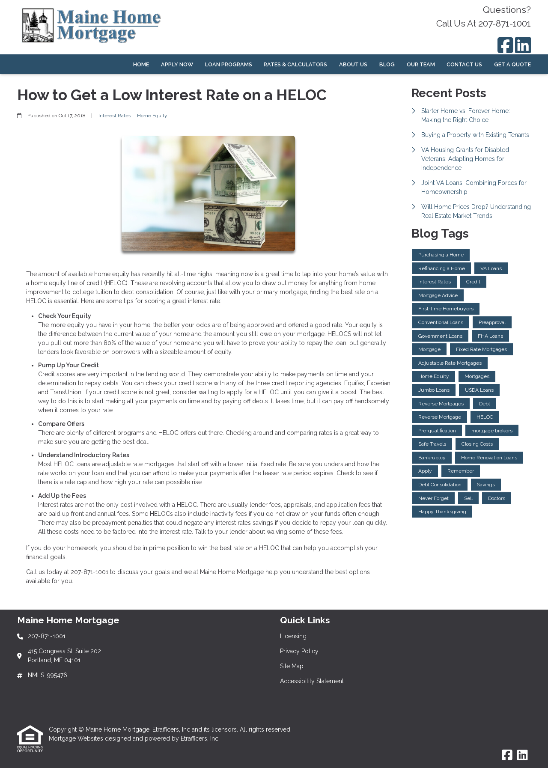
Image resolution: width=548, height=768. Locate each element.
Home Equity (152, 116)
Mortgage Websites (77, 738)
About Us (353, 64)
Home (141, 64)
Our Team (421, 64)
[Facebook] (505, 45)
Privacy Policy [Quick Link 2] (299, 651)
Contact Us (464, 64)
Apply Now (177, 64)
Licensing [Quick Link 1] (293, 636)
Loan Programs (228, 64)
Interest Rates (114, 116)
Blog (387, 64)
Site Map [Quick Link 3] (292, 666)
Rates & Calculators (295, 64)
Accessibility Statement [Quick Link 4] (312, 681)
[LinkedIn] (523, 45)
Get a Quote (512, 64)
